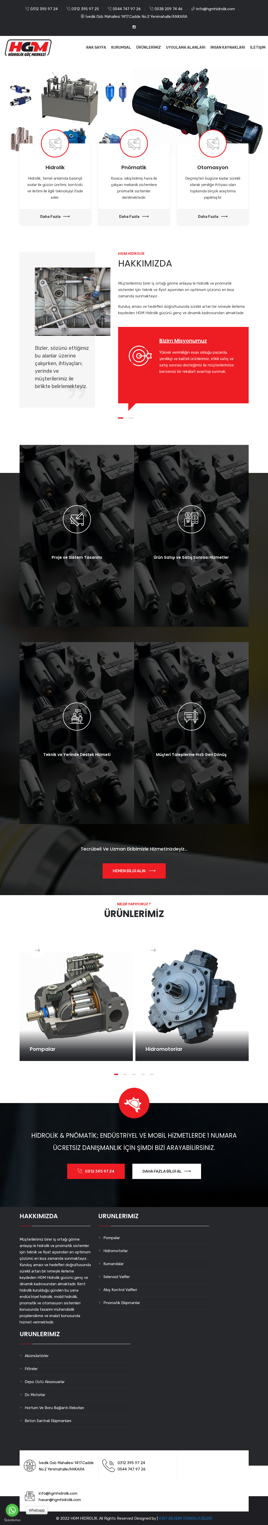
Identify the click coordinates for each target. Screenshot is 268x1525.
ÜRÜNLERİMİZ (148, 47)
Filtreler (31, 1369)
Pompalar (111, 1238)
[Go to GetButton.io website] (12, 1519)
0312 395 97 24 (44, 9)
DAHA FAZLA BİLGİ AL (167, 1171)
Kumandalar (113, 1264)
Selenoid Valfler (116, 1277)
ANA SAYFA (96, 47)
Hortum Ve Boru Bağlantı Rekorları (54, 1407)
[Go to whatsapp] (12, 1510)
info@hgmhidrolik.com (215, 9)
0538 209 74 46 (168, 9)
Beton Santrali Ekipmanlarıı (48, 1420)
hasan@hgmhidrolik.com (60, 1499)
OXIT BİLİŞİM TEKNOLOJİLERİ (185, 1518)
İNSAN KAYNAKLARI (227, 47)
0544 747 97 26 (127, 9)
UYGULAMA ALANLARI (185, 47)
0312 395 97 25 (85, 9)
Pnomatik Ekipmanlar (121, 1303)
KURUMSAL (121, 47)
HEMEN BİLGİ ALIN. (134, 871)
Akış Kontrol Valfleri (120, 1290)
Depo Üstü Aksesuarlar (45, 1382)
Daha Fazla (55, 216)
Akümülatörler (37, 1356)
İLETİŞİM (257, 47)
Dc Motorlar (35, 1395)
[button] (8, 111)
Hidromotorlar (115, 1251)
